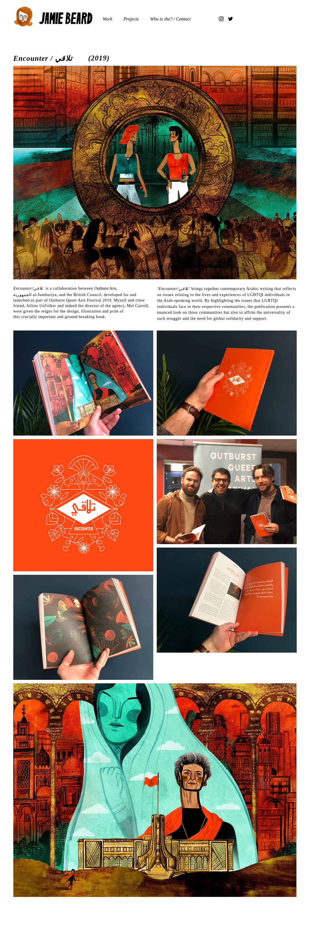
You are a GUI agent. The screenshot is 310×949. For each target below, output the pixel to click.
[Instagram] (221, 19)
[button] (132, 19)
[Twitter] (230, 19)
